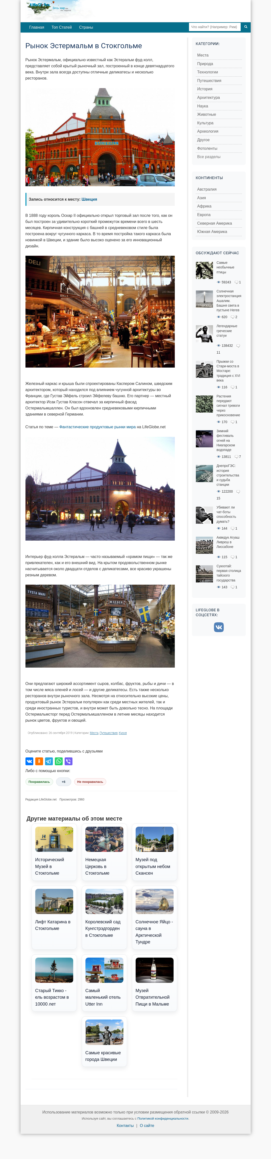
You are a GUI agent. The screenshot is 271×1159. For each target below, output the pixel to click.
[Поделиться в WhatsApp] (59, 761)
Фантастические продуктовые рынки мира (97, 427)
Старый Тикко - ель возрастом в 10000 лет (54, 982)
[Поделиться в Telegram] (49, 761)
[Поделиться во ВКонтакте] (29, 761)
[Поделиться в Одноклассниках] (39, 761)
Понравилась (39, 782)
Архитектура (208, 97)
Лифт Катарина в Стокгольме (54, 910)
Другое (203, 140)
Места (94, 733)
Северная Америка (214, 223)
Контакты (125, 1126)
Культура (205, 123)
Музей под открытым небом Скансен (155, 851)
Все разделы (209, 157)
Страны (86, 27)
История (204, 89)
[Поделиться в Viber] (68, 761)
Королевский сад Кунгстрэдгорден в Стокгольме (104, 913)
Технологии (207, 72)
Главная (36, 27)
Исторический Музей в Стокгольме (54, 851)
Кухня (123, 733)
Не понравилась (90, 782)
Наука (202, 106)
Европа (204, 215)
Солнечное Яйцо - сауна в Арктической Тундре (155, 917)
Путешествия (109, 733)
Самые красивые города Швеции (104, 1041)
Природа (205, 64)
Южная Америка (212, 232)
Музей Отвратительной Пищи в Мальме (155, 982)
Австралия (207, 189)
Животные (206, 114)
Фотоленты (207, 148)
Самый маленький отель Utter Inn (104, 982)
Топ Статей (61, 27)
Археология (208, 131)
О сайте (147, 1126)
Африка (204, 206)
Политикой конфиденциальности (162, 1118)
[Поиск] (246, 27)
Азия (201, 198)
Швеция (89, 199)
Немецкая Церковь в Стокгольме (104, 851)
